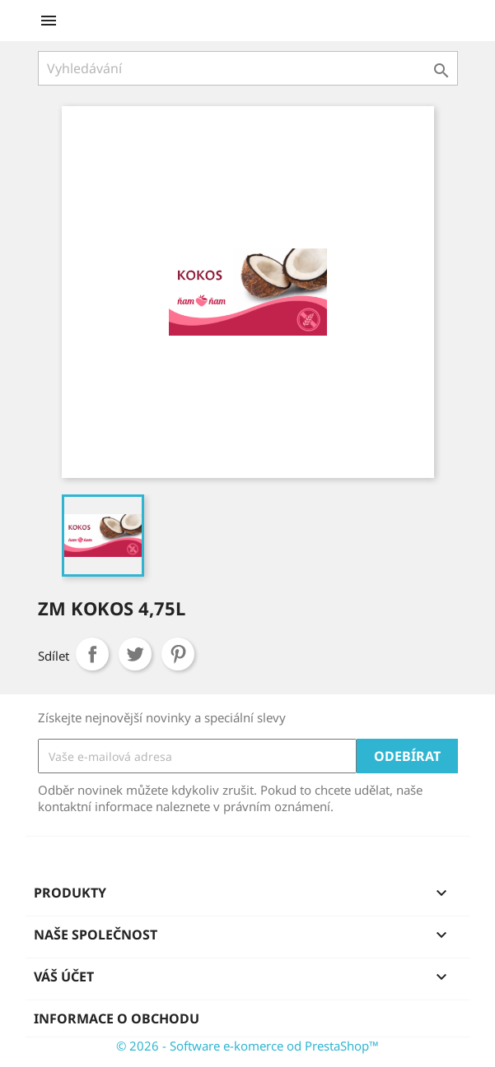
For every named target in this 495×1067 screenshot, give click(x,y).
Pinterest (177, 654)
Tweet (135, 654)
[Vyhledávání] (248, 68)
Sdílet (92, 654)
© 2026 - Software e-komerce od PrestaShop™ (247, 1045)
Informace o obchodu (116, 1018)
